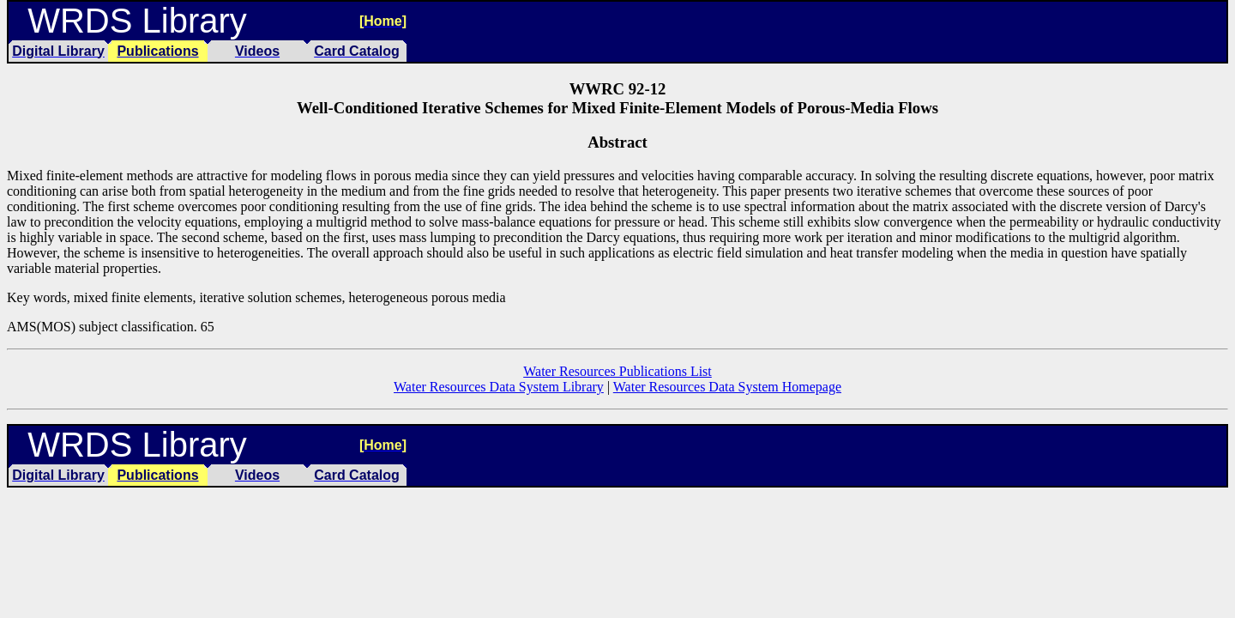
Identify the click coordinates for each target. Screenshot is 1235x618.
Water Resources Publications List (617, 371)
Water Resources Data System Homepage (727, 386)
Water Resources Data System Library (499, 386)
